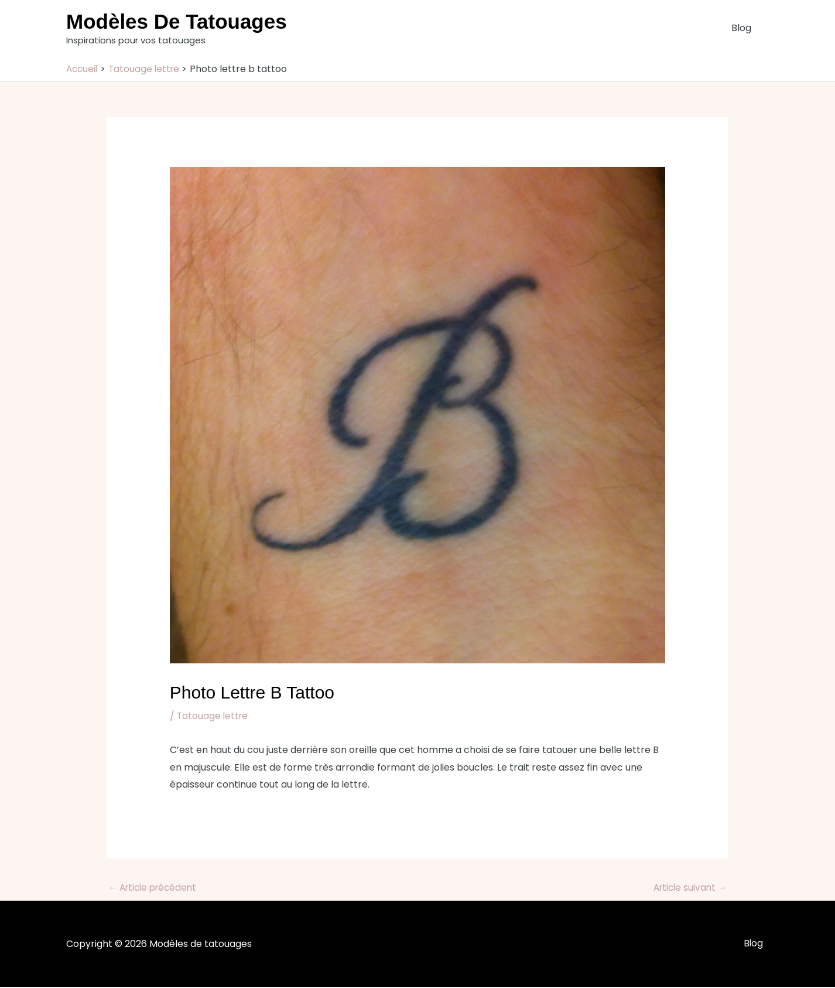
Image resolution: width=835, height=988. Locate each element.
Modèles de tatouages (176, 21)
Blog (744, 28)
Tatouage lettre (213, 716)
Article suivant (688, 888)
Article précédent (155, 888)
